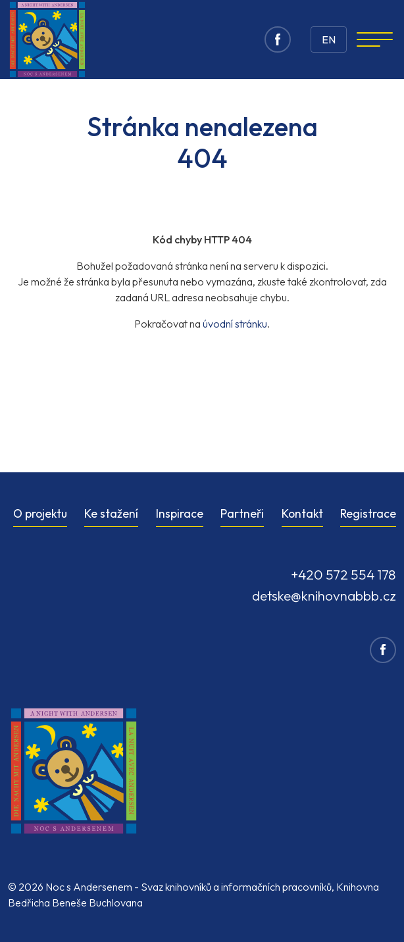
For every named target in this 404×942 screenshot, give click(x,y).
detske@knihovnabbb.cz (324, 595)
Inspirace (179, 513)
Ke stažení (111, 513)
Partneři (242, 513)
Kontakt (302, 513)
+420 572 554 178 (343, 574)
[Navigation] (374, 39)
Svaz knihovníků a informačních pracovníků (236, 886)
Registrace (368, 513)
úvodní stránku (235, 323)
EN (329, 39)
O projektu (40, 513)
